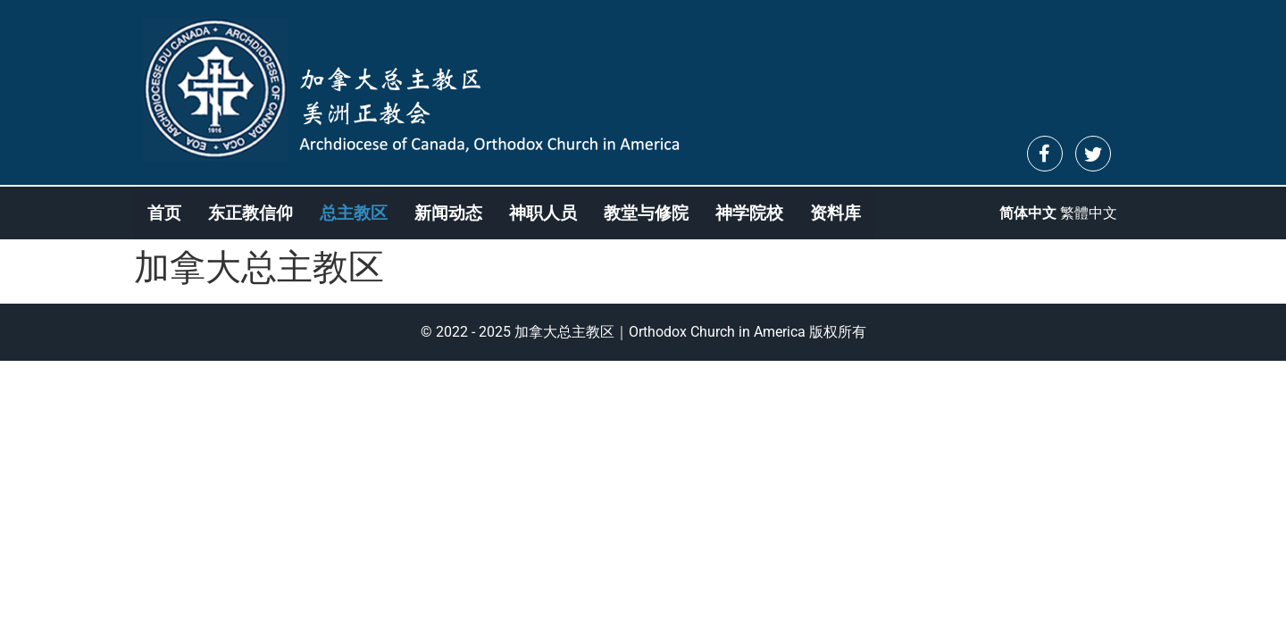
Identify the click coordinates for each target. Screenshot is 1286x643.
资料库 (835, 213)
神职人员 (543, 213)
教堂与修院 (646, 213)
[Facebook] (1045, 153)
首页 (164, 213)
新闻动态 (448, 213)
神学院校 (749, 213)
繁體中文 (1088, 213)
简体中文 (1027, 213)
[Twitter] (1093, 153)
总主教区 (354, 213)
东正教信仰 (250, 213)
